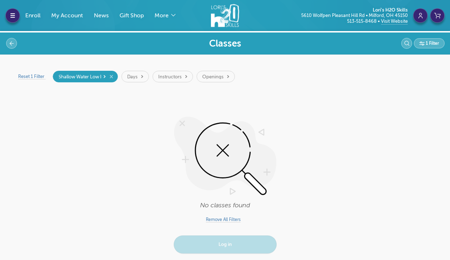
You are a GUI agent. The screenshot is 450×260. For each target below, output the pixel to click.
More (162, 15)
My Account (67, 15)
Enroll (32, 15)
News (101, 15)
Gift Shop (132, 15)
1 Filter (432, 43)
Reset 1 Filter (34, 76)
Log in (225, 245)
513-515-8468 (362, 21)
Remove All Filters (223, 219)
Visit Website (394, 21)
